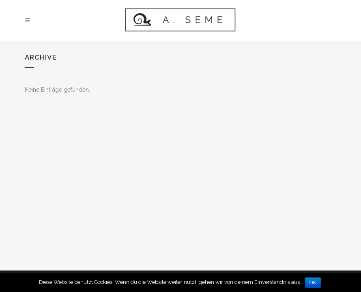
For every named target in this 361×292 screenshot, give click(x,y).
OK (312, 283)
